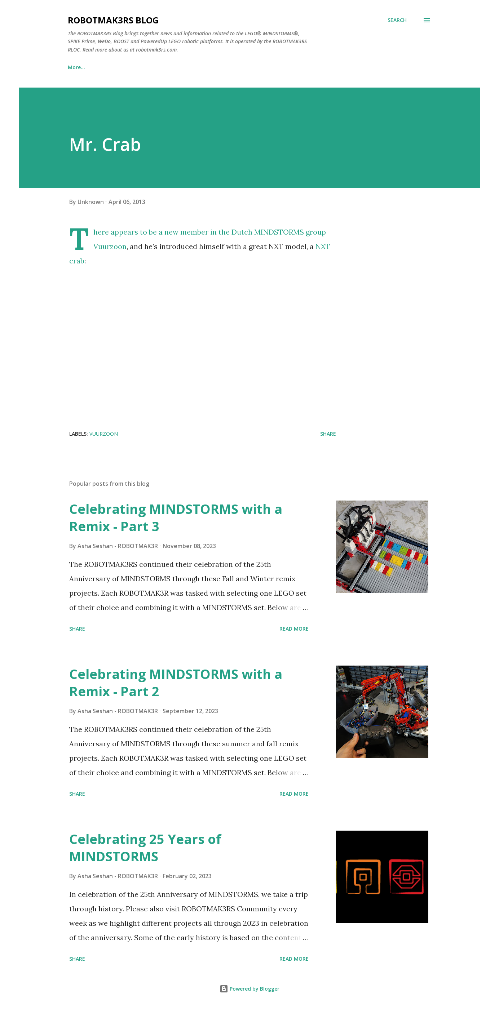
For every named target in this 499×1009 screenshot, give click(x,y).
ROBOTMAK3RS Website (146, 67)
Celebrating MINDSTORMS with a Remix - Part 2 (175, 682)
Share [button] (328, 433)
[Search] (397, 20)
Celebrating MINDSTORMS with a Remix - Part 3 (175, 517)
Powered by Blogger (249, 988)
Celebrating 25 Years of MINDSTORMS (145, 847)
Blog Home (81, 67)
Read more (294, 628)
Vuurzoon (110, 246)
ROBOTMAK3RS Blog (113, 20)
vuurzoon (103, 433)
